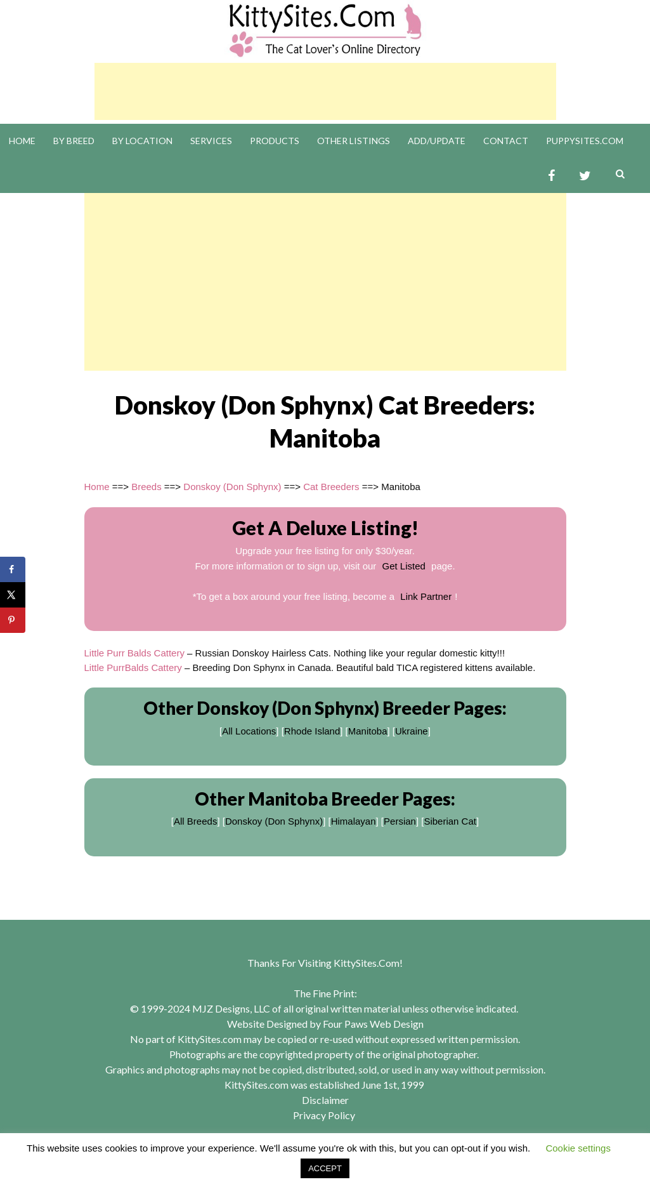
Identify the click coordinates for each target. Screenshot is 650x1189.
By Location (142, 140)
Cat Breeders (331, 486)
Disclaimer (325, 1100)
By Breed (73, 140)
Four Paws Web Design (373, 1024)
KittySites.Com (367, 963)
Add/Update (436, 140)
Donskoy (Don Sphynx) (232, 486)
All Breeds (195, 821)
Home (22, 140)
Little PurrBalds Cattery (133, 667)
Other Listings (353, 140)
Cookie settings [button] (578, 1148)
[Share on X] (12, 595)
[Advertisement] (325, 91)
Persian (400, 821)
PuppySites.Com (584, 140)
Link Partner (426, 596)
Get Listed (404, 566)
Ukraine (411, 731)
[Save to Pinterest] (12, 620)
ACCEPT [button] (325, 1168)
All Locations (249, 731)
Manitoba (367, 731)
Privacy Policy (324, 1115)
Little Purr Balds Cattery (134, 653)
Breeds (146, 486)
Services (211, 140)
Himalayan (353, 821)
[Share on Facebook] (12, 569)
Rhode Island (312, 731)
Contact (505, 140)
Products (274, 140)
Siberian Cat (450, 821)
